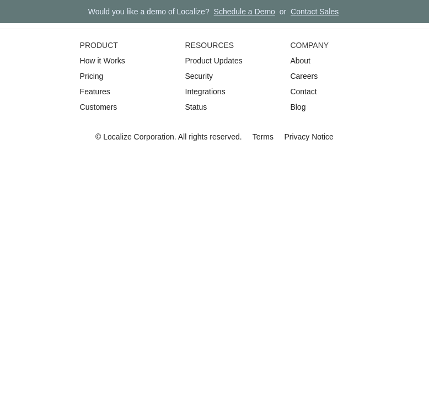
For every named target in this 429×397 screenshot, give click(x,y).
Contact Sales (315, 11)
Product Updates (214, 60)
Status (196, 107)
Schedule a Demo (244, 11)
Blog (297, 107)
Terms (263, 136)
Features (95, 91)
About (300, 60)
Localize (117, 136)
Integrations (205, 91)
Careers (304, 76)
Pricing (92, 76)
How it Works (102, 60)
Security (199, 76)
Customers (98, 107)
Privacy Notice (308, 136)
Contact (303, 91)
